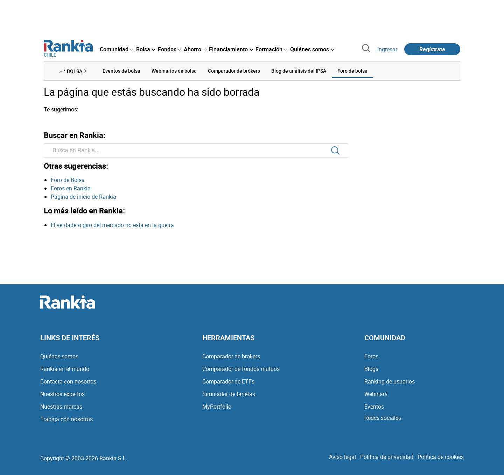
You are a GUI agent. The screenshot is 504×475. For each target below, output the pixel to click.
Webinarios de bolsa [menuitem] (174, 70)
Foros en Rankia (71, 188)
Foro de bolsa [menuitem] (352, 70)
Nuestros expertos (62, 394)
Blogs (371, 369)
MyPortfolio (216, 406)
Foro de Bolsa (68, 180)
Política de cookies (441, 457)
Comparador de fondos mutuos (241, 369)
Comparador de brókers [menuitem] (234, 70)
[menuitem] (116, 49)
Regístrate (432, 49)
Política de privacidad (386, 457)
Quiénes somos (59, 356)
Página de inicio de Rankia (83, 196)
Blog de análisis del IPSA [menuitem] (298, 70)
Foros (371, 356)
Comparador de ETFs (228, 381)
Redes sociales (382, 418)
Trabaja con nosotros (66, 419)
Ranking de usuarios (389, 381)
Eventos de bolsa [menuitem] (121, 70)
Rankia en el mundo (64, 369)
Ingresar (387, 49)
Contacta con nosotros (68, 381)
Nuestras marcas (61, 406)
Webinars (375, 394)
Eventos (374, 406)
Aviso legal (342, 457)
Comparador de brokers (231, 356)
